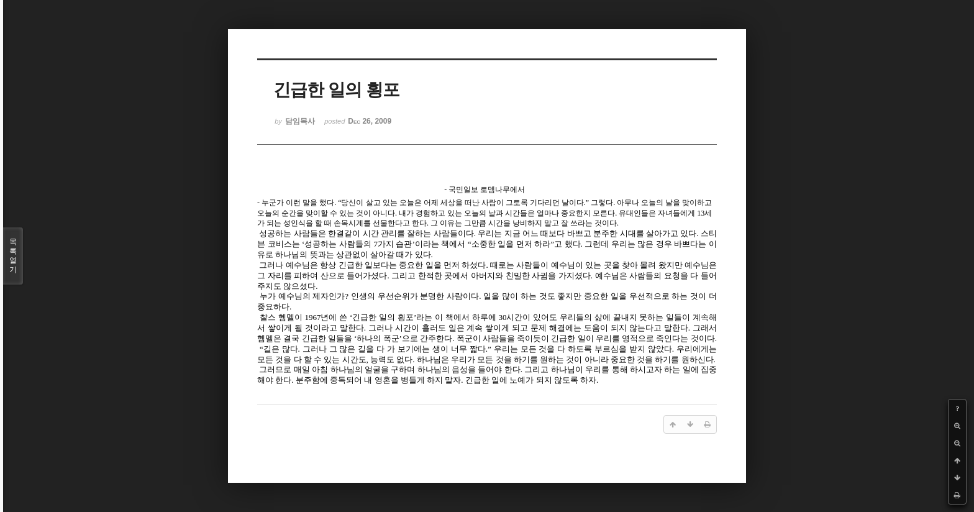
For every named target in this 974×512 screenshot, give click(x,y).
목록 (13, 256)
